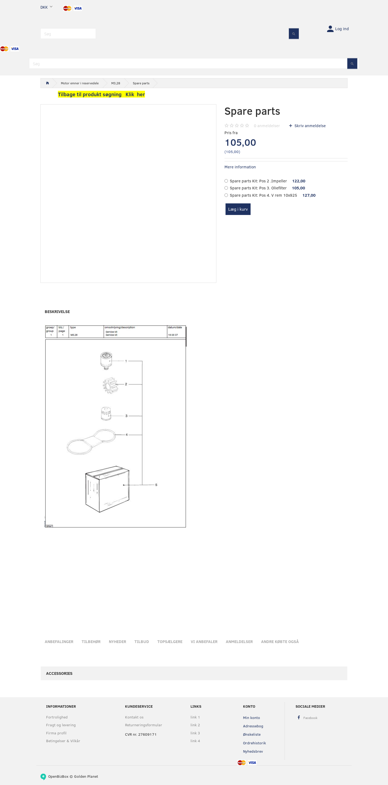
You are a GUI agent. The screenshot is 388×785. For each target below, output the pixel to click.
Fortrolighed (57, 717)
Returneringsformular (143, 724)
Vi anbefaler (204, 641)
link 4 (195, 740)
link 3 (195, 732)
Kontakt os (134, 717)
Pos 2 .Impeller (267, 180)
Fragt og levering (61, 724)
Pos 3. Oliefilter (267, 187)
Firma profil (56, 732)
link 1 (195, 717)
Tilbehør (91, 641)
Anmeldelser (239, 641)
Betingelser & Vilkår (63, 740)
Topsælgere (169, 641)
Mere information (240, 166)
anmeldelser (267, 125)
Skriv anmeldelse (309, 125)
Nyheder (117, 641)
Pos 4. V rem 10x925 (273, 195)
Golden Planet (86, 776)
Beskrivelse (57, 311)
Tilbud (141, 641)
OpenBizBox (58, 776)
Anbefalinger (59, 641)
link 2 (195, 724)
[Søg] (294, 33)
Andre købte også (280, 641)
